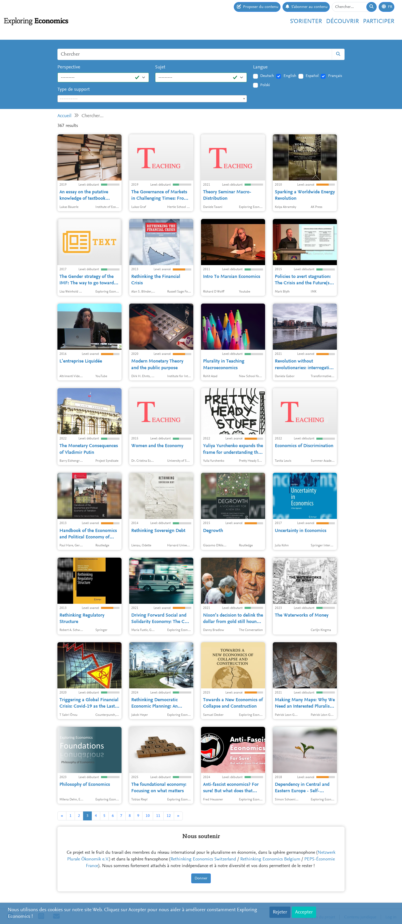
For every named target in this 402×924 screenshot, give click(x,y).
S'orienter (306, 21)
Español (312, 76)
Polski (265, 85)
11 (158, 816)
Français (335, 76)
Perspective (68, 67)
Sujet (160, 67)
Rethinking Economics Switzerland (203, 859)
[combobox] (152, 98)
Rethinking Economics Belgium (270, 859)
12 (169, 816)
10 (148, 816)
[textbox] (152, 99)
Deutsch (267, 76)
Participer (378, 21)
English (290, 76)
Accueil (64, 116)
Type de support (73, 89)
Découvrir (342, 21)
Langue (260, 67)
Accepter (304, 912)
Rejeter (280, 912)
